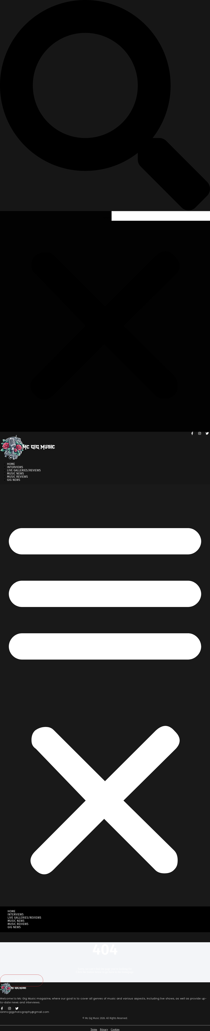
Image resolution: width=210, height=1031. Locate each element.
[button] (105, 105)
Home (12, 911)
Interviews (16, 914)
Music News (16, 920)
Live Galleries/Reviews (24, 917)
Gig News (13, 480)
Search (107, 217)
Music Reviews (18, 924)
